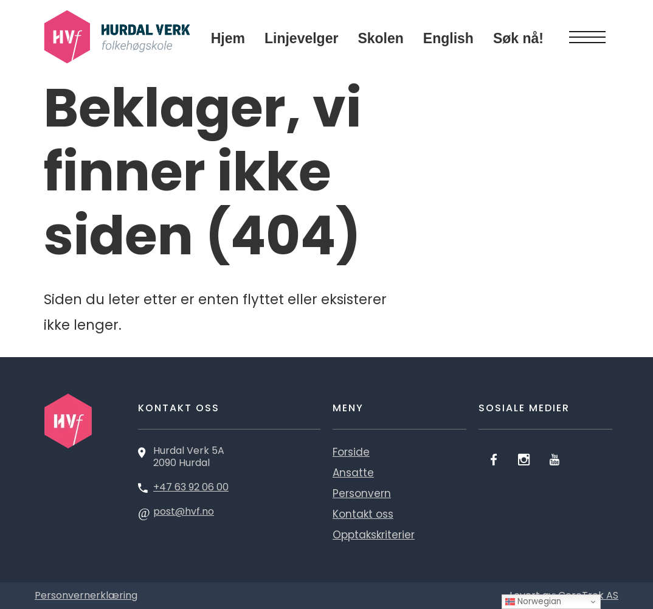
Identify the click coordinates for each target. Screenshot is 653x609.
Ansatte (353, 472)
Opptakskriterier (374, 534)
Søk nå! (518, 38)
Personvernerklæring (86, 595)
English (448, 38)
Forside (351, 452)
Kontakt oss (363, 514)
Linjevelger (301, 38)
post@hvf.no (183, 511)
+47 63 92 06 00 (191, 487)
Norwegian (533, 601)
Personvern (362, 493)
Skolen (380, 38)
